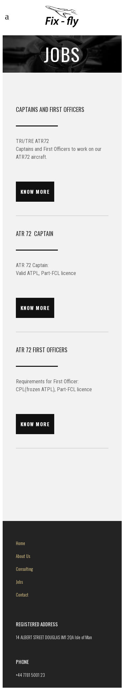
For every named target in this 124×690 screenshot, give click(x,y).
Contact (22, 594)
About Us (23, 556)
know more (35, 191)
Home (20, 543)
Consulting (24, 569)
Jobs (19, 581)
